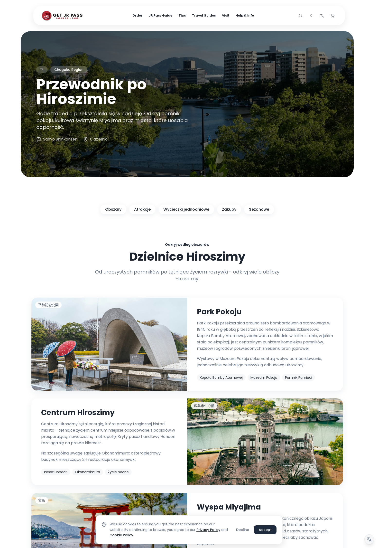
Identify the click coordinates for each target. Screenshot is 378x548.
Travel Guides (204, 15)
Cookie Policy (121, 535)
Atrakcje (142, 209)
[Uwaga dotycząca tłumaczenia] (369, 539)
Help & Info (245, 15)
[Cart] (332, 15)
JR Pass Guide (160, 15)
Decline (242, 529)
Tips (182, 15)
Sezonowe (259, 209)
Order (137, 15)
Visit (225, 15)
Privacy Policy (208, 529)
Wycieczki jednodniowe (186, 209)
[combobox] (311, 15)
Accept (265, 529)
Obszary (113, 209)
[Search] (300, 15)
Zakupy (229, 209)
